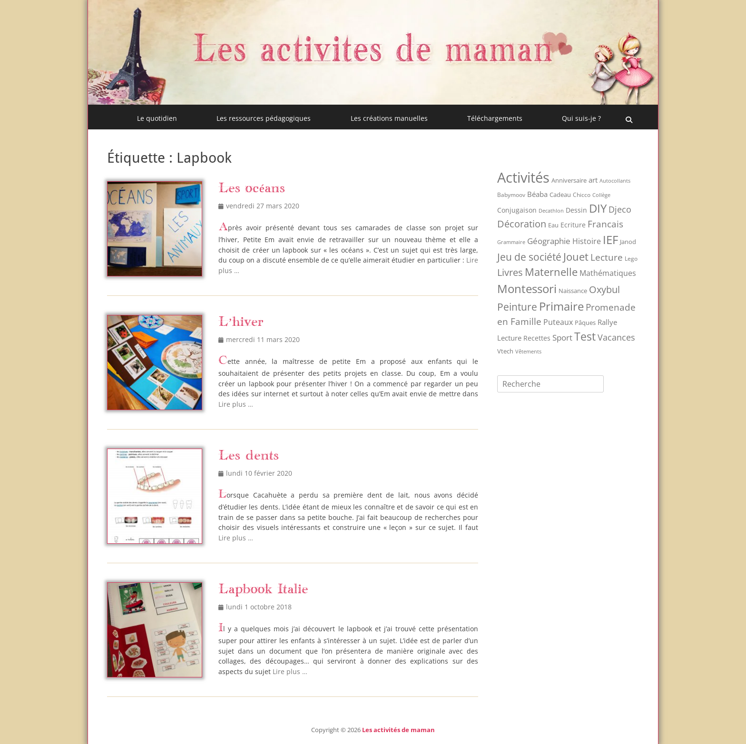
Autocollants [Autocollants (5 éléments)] (614, 180)
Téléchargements (494, 118)
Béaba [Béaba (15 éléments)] (537, 194)
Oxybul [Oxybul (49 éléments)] (604, 289)
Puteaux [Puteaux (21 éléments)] (558, 322)
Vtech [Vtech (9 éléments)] (505, 351)
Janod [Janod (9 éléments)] (628, 241)
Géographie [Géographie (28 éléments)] (548, 240)
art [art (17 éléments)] (593, 180)
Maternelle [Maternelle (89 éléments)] (551, 272)
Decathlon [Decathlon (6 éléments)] (551, 210)
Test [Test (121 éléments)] (585, 336)
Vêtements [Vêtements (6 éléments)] (528, 351)
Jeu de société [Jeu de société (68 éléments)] (529, 257)
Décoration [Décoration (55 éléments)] (521, 223)
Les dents (248, 456)
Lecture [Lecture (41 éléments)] (606, 257)
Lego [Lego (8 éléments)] (631, 259)
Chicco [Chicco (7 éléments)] (581, 194)
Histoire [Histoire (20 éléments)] (586, 241)
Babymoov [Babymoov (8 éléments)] (511, 195)
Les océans (251, 189)
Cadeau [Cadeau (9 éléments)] (560, 194)
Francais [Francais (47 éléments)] (605, 223)
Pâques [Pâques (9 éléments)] (585, 322)
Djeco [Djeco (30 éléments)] (620, 209)
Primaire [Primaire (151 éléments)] (561, 306)
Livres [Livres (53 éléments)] (510, 272)
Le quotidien (157, 118)
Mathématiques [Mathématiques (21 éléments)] (607, 273)
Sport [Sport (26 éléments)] (562, 337)
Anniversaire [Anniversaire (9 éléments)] (569, 180)
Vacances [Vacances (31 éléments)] (616, 337)
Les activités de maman (398, 729)
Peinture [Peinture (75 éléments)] (517, 306)
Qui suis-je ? (581, 118)
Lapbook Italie (263, 590)
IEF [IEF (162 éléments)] (610, 239)
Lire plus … (235, 404)
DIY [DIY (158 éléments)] (598, 208)
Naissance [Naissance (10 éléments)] (573, 290)
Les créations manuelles (389, 118)
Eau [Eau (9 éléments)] (553, 225)
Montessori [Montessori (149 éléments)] (527, 288)
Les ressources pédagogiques (263, 118)
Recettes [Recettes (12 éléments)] (536, 338)
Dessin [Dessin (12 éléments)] (576, 210)
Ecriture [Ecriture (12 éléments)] (573, 224)
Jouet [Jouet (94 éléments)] (576, 256)
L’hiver (241, 322)
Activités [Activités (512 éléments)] (523, 177)
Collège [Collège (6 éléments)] (601, 194)
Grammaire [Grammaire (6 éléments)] (511, 241)
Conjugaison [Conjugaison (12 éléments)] (517, 210)
